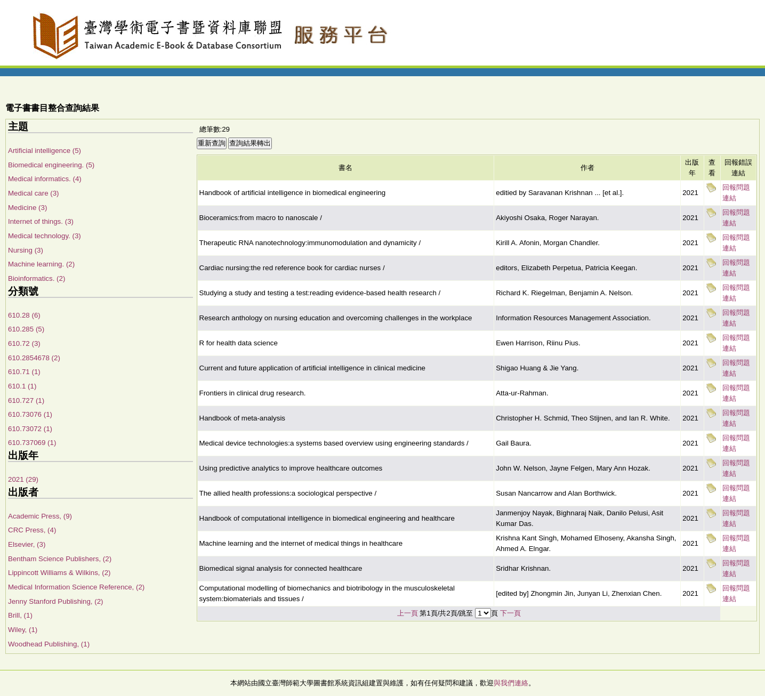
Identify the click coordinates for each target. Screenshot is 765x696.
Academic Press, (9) (40, 516)
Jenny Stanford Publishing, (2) (55, 601)
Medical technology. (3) (44, 236)
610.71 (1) (24, 372)
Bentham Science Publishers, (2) (59, 559)
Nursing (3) (25, 250)
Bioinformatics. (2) (36, 278)
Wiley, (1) (22, 630)
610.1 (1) (22, 386)
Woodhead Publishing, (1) (49, 644)
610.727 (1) (26, 400)
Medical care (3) (33, 193)
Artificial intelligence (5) (44, 151)
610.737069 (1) (32, 443)
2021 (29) (23, 479)
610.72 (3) (24, 343)
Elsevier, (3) (26, 544)
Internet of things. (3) (41, 221)
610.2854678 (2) (34, 358)
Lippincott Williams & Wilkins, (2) (59, 573)
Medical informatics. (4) (45, 179)
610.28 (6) (24, 315)
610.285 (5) (26, 329)
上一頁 (407, 613)
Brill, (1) (20, 615)
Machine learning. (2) (41, 264)
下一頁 (510, 613)
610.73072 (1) (30, 429)
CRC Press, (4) (32, 530)
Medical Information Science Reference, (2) (76, 587)
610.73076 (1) (30, 414)
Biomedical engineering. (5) (51, 165)
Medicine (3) (27, 208)
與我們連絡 (511, 683)
